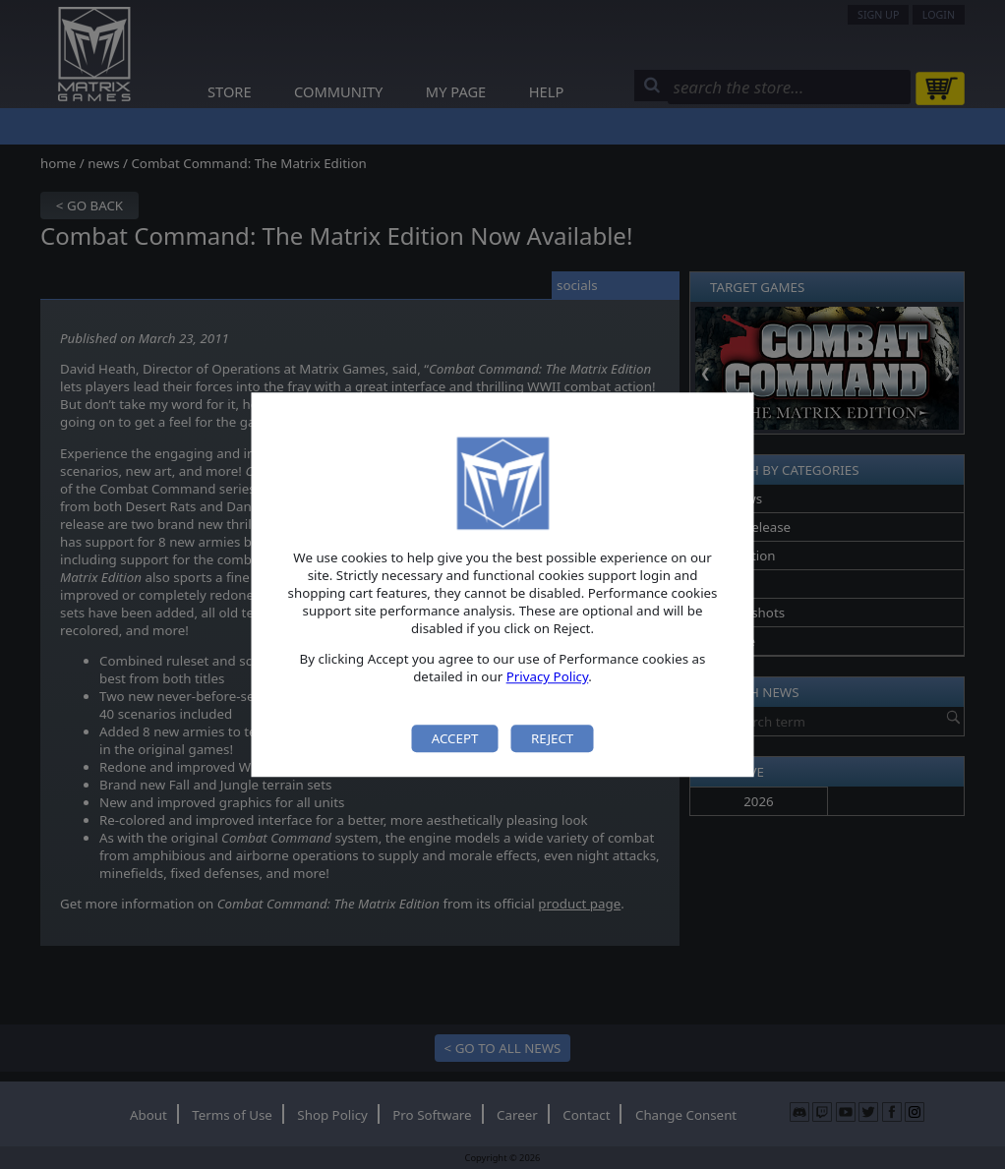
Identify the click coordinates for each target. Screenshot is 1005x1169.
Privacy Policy (547, 677)
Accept (455, 738)
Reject (552, 738)
